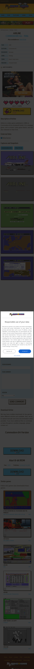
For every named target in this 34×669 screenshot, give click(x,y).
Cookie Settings (6, 346)
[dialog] (17, 334)
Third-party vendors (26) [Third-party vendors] (22, 335)
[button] (17, 356)
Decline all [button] (9, 351)
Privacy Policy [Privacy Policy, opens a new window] (14, 346)
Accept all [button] (24, 351)
